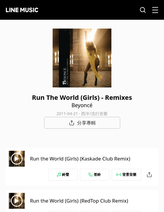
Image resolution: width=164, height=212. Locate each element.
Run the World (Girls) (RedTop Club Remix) (79, 200)
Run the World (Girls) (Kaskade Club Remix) (80, 158)
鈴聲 (63, 174)
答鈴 (94, 174)
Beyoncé (81, 105)
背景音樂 (126, 174)
